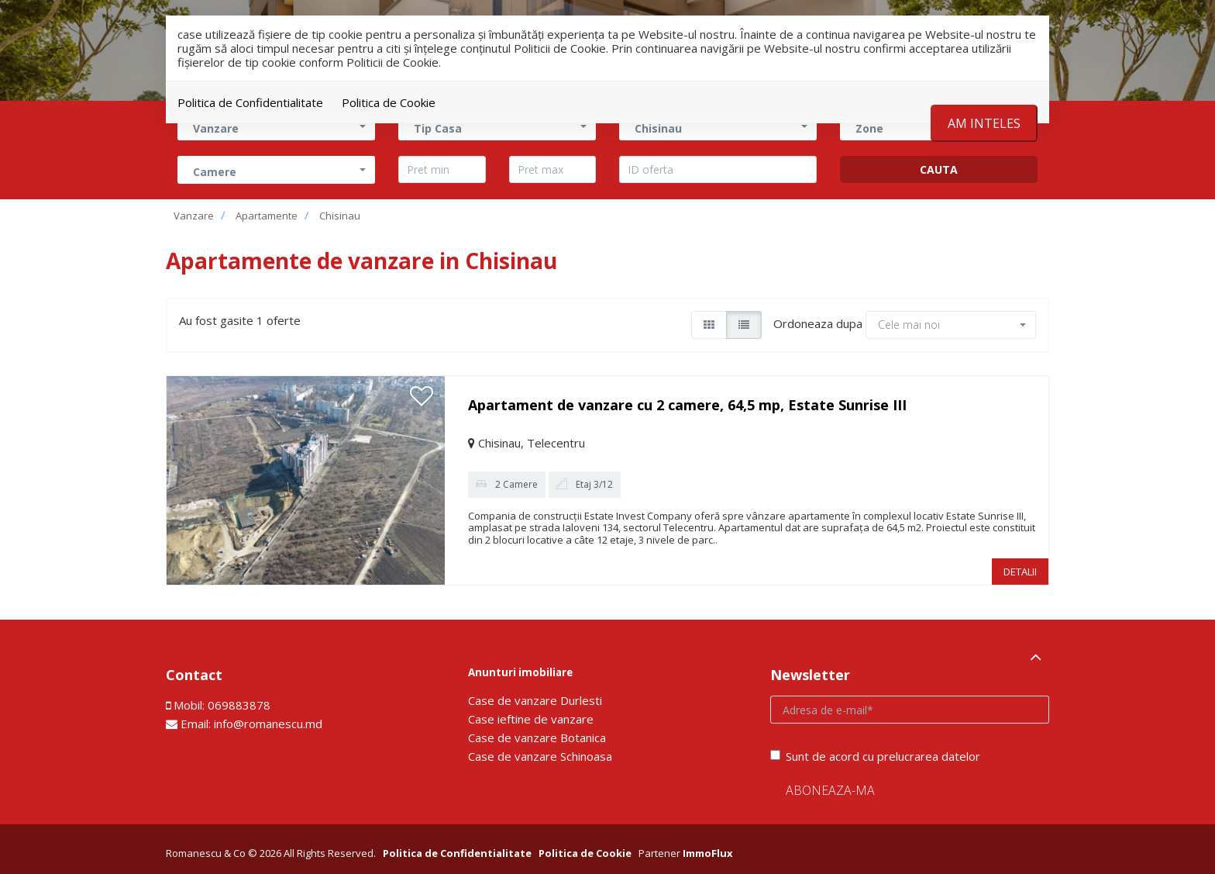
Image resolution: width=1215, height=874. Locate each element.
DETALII (1020, 572)
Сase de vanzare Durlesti (535, 700)
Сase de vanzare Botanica (537, 737)
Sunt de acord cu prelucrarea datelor (875, 756)
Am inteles (984, 123)
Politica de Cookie (388, 102)
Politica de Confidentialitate (250, 102)
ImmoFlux (708, 853)
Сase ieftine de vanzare (531, 719)
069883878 (239, 705)
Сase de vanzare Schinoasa (540, 756)
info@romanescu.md (268, 723)
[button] (276, 169)
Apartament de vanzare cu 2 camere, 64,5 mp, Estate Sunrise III (687, 405)
